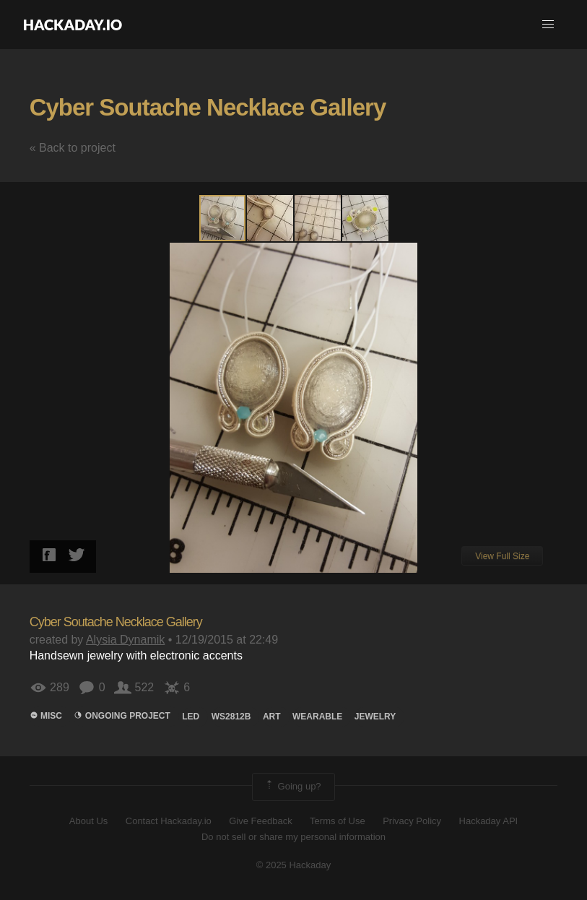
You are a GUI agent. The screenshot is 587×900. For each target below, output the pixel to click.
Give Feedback (260, 820)
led (190, 716)
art (272, 716)
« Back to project (73, 148)
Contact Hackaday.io (169, 820)
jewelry (375, 716)
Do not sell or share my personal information (293, 836)
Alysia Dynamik (125, 639)
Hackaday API (488, 820)
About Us (88, 820)
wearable (317, 716)
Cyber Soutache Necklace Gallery (208, 107)
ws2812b (231, 716)
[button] (548, 24)
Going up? (292, 787)
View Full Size (502, 556)
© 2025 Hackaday (293, 865)
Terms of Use (337, 820)
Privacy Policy (412, 820)
